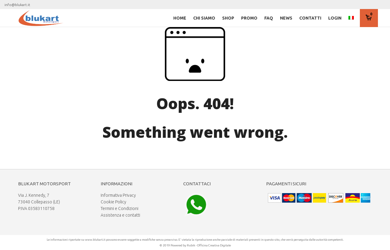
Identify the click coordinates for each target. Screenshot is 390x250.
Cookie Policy (113, 201)
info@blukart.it (17, 5)
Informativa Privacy (118, 195)
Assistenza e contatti (120, 215)
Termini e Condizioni (119, 208)
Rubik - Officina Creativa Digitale (209, 245)
